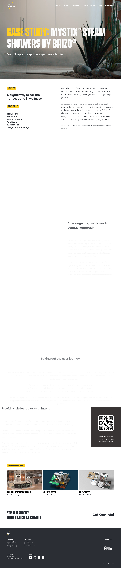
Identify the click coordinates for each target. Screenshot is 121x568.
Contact (109, 5)
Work (66, 5)
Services (75, 5)
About (57, 5)
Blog (100, 5)
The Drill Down (88, 5)
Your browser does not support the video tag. (17, 245)
